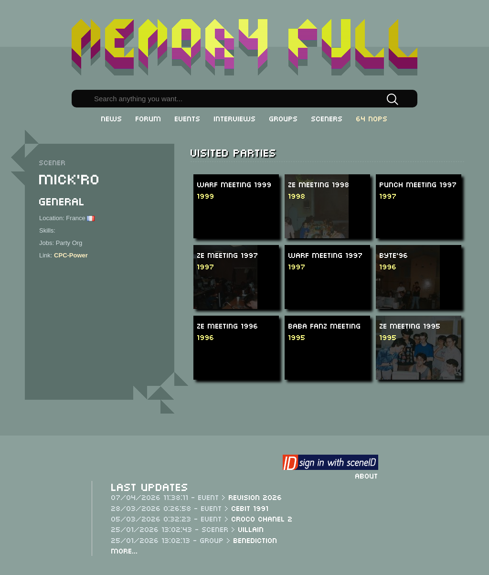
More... (124, 550)
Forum (148, 118)
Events (188, 118)
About (366, 475)
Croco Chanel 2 (262, 518)
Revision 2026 (255, 496)
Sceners (327, 118)
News (111, 118)
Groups (283, 118)
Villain (251, 528)
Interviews (235, 118)
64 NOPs (372, 118)
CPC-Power (71, 255)
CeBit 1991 (250, 507)
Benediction (255, 539)
